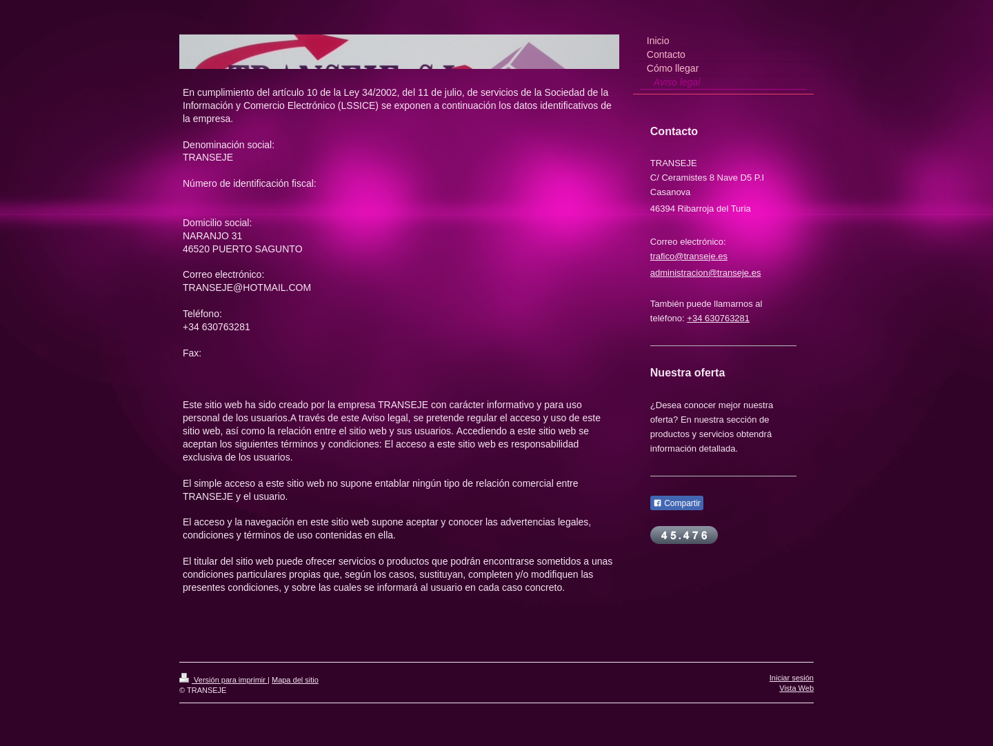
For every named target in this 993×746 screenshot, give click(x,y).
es (723, 256)
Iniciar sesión (792, 678)
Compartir (677, 503)
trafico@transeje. (684, 256)
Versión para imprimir (223, 680)
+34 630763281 (718, 318)
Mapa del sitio (295, 680)
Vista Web (796, 688)
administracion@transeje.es (705, 273)
